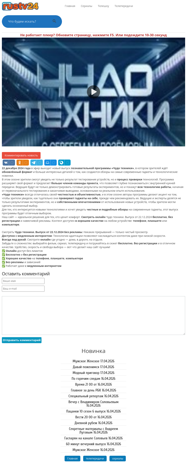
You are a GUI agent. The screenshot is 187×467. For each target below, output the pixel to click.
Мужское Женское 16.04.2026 (93, 450)
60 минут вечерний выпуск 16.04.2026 (93, 444)
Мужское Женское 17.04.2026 (94, 361)
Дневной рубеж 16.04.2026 (93, 423)
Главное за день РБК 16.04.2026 (93, 390)
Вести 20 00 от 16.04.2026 (93, 417)
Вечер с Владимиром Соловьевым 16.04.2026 (94, 404)
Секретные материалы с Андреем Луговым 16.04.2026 (93, 430)
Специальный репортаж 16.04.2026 (93, 396)
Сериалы (86, 6)
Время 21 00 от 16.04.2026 (93, 384)
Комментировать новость (21, 155)
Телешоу (103, 6)
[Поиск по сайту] (27, 21)
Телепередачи (124, 6)
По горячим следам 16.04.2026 (93, 378)
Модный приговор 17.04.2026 (94, 373)
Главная (70, 6)
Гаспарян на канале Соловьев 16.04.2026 (93, 438)
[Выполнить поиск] (54, 21)
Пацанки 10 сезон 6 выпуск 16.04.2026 (93, 411)
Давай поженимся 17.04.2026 (93, 367)
